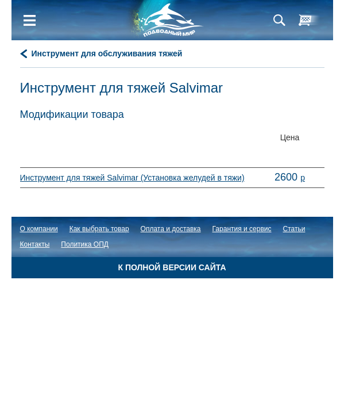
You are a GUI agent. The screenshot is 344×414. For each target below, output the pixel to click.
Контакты (35, 244)
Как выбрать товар (99, 229)
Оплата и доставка (171, 229)
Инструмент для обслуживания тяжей (107, 53)
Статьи (294, 229)
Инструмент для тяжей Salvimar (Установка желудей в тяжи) (132, 177)
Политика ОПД (85, 244)
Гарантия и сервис (242, 229)
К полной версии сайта (172, 267)
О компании (39, 229)
